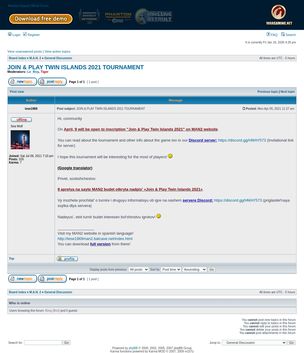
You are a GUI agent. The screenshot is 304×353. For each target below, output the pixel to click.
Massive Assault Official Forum (28, 5)
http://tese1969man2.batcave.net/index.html (95, 238)
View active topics (57, 51)
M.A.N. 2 (35, 58)
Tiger (45, 71)
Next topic (288, 91)
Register (31, 35)
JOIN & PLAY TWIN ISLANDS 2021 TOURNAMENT (75, 67)
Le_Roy (33, 71)
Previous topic (268, 91)
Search (288, 35)
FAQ (272, 35)
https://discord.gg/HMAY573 (242, 140)
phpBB (133, 348)
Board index (17, 58)
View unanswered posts (24, 51)
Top (11, 258)
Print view (17, 91)
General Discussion (58, 58)
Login (14, 35)
